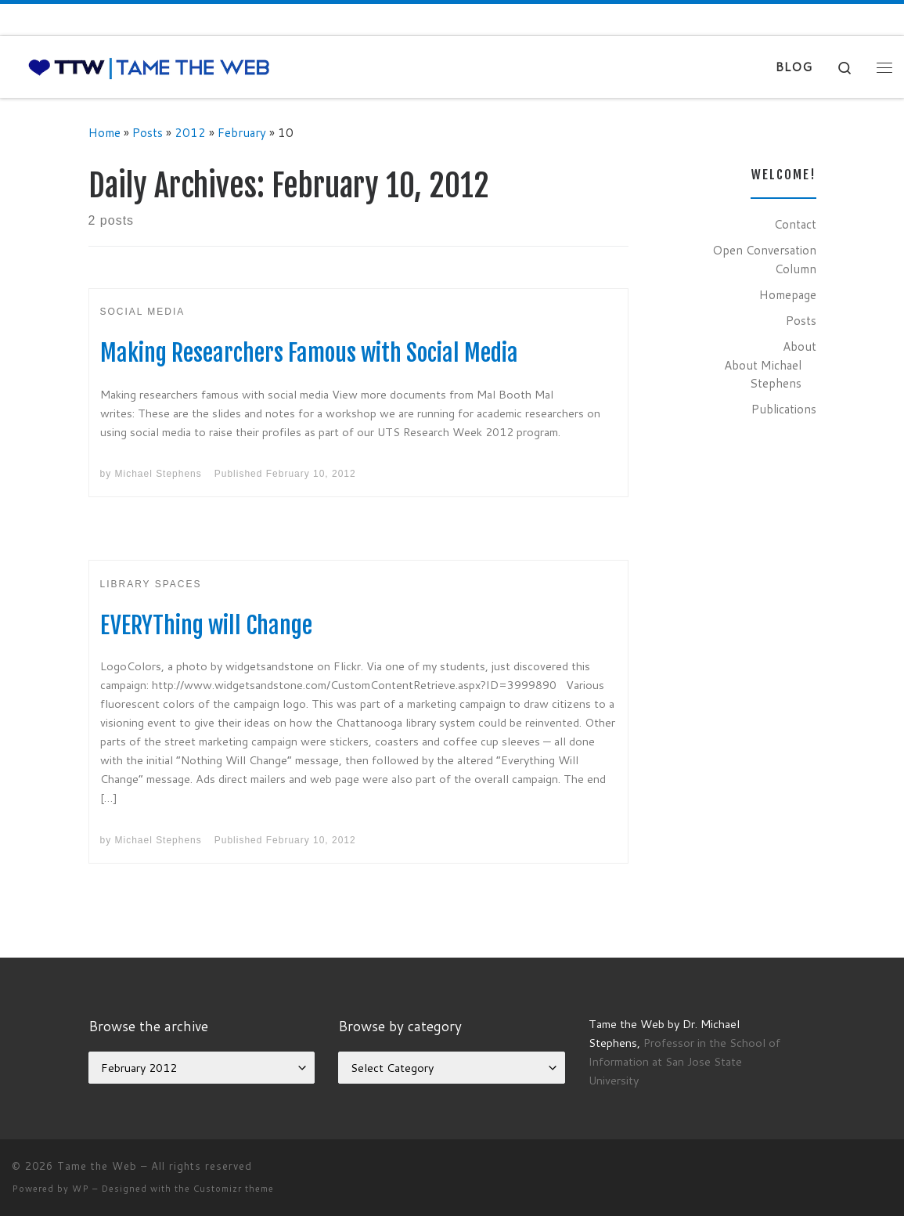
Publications (783, 408)
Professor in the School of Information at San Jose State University (684, 1061)
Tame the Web (97, 1166)
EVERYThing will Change (206, 625)
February (242, 132)
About (799, 346)
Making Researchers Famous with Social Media (309, 352)
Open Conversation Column (764, 259)
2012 (190, 132)
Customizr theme (233, 1188)
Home (104, 132)
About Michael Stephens (762, 374)
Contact (795, 224)
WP (80, 1188)
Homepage (787, 294)
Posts (147, 132)
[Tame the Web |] (149, 67)
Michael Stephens (158, 473)
